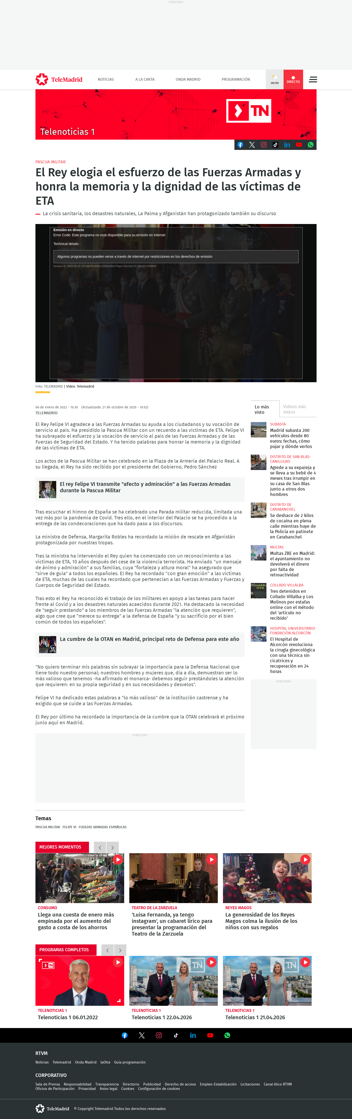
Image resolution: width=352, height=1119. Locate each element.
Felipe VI (69, 827)
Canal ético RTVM (278, 1084)
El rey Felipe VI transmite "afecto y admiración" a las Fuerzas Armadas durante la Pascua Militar (47, 489)
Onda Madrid (188, 79)
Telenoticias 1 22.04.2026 (173, 981)
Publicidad (152, 1084)
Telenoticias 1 (52, 1010)
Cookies (127, 1089)
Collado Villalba (286, 585)
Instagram (264, 145)
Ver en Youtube (210, 1035)
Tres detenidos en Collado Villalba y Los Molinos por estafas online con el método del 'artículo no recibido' (258, 590)
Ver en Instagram (159, 1035)
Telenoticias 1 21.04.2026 (267, 981)
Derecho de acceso (180, 1084)
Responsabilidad (77, 1084)
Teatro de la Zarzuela (154, 908)
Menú (313, 79)
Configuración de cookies (159, 1089)
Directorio (131, 1084)
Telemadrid (62, 1062)
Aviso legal (108, 1089)
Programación (236, 79)
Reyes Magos (238, 908)
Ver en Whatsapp (227, 1035)
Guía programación (130, 1062)
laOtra (105, 1062)
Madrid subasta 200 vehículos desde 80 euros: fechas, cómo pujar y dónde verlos (258, 429)
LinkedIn (287, 145)
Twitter (252, 145)
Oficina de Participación (55, 1089)
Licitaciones (250, 1084)
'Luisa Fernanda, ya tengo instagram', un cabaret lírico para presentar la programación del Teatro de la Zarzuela (173, 878)
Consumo (47, 908)
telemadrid (52, 1108)
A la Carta (144, 79)
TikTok (275, 145)
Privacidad (87, 1089)
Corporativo (51, 1075)
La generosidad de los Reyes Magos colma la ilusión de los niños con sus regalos (267, 878)
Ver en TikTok (176, 1036)
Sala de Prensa (47, 1084)
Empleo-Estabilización (218, 1084)
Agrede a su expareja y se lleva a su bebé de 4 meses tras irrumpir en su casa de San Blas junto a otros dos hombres (258, 462)
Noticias (106, 79)
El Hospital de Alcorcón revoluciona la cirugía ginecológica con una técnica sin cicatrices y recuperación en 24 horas (258, 634)
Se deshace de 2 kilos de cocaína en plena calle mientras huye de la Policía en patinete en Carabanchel (258, 510)
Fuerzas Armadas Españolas (103, 827)
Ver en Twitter (142, 1036)
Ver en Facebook (125, 1036)
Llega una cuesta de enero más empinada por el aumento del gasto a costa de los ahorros (79, 878)
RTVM (41, 1053)
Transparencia (107, 1084)
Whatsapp (311, 145)
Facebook (240, 145)
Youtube (299, 145)
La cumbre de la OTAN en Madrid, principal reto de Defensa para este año (47, 644)
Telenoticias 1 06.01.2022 (79, 981)
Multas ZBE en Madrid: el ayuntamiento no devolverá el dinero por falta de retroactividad (258, 552)
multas (277, 547)
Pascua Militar (50, 162)
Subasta (278, 424)
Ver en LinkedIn (193, 1035)
